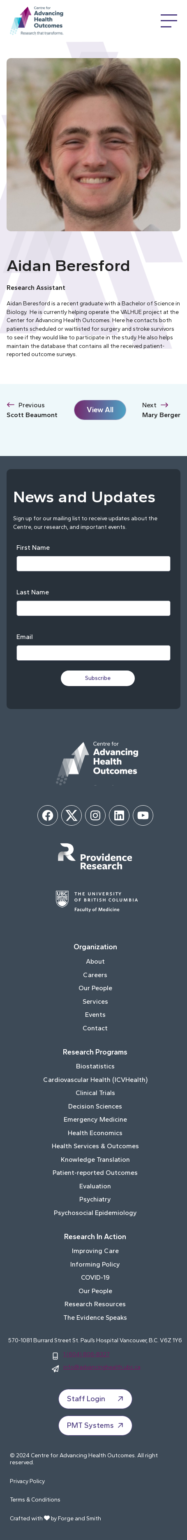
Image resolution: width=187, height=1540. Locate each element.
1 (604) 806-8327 (86, 1354)
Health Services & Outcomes (95, 1146)
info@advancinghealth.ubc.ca (102, 1367)
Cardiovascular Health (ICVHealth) (95, 1080)
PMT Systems (96, 1425)
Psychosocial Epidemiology (95, 1213)
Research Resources (95, 1304)
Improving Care (95, 1251)
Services (95, 1001)
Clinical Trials (95, 1093)
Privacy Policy (27, 1481)
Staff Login (96, 1399)
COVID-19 (95, 1277)
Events (95, 1014)
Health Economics (95, 1133)
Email (24, 637)
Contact (95, 1028)
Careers (95, 975)
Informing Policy (95, 1264)
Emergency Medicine (95, 1119)
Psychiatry (95, 1199)
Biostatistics (95, 1066)
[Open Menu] (169, 21)
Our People (95, 988)
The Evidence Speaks (95, 1317)
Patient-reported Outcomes (95, 1172)
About (95, 961)
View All (100, 409)
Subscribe (98, 678)
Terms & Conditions (35, 1499)
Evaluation (95, 1186)
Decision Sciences (95, 1106)
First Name (33, 547)
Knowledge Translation (95, 1159)
